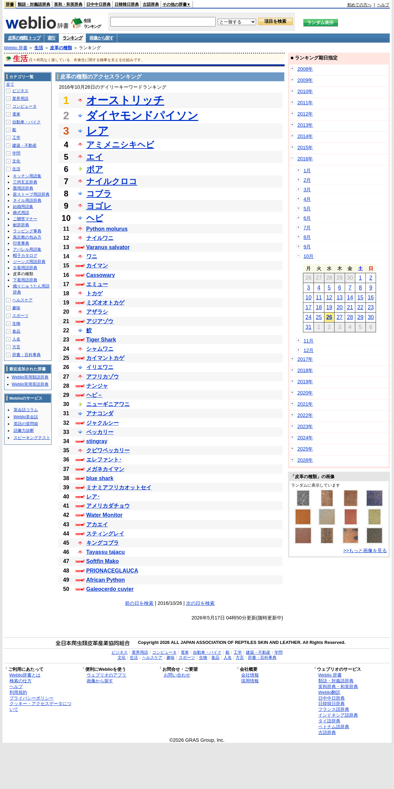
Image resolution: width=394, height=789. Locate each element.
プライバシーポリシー (32, 698)
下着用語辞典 (25, 280)
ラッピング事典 (27, 231)
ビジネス (20, 90)
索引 (51, 37)
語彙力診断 (24, 430)
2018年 (305, 370)
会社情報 (250, 675)
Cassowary (100, 275)
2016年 (305, 158)
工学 (16, 137)
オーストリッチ (125, 100)
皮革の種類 (61, 47)
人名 (16, 339)
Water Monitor (104, 515)
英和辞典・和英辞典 (338, 686)
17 (308, 307)
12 (329, 297)
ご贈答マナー (25, 218)
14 (350, 297)
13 (340, 297)
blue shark (99, 478)
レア (97, 131)
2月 (307, 180)
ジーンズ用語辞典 (29, 261)
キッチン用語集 (27, 176)
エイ (94, 156)
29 (360, 317)
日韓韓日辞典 (126, 4)
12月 (308, 350)
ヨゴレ (99, 205)
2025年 (305, 449)
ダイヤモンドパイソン (142, 115)
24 (308, 317)
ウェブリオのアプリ (106, 675)
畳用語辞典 (23, 188)
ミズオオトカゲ (105, 302)
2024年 (305, 437)
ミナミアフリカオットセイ (118, 487)
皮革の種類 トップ (24, 37)
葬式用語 (21, 212)
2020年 (305, 393)
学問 (16, 153)
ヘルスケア (22, 300)
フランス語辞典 (333, 709)
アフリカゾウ (102, 377)
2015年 (305, 147)
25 (319, 317)
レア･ (93, 496)
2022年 (305, 415)
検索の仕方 (21, 680)
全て (10, 84)
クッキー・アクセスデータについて (40, 706)
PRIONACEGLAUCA (112, 571)
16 (371, 297)
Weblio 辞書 (16, 47)
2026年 (305, 460)
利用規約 (18, 692)
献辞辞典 (21, 225)
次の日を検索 (200, 603)
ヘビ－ (94, 395)
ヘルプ (383, 4)
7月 (307, 227)
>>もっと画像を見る (365, 550)
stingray (96, 441)
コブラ (99, 193)
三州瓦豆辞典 (25, 182)
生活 (38, 47)
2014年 (305, 136)
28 (350, 317)
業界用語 (20, 98)
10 (308, 297)
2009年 (305, 80)
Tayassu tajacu (105, 552)
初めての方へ (359, 4)
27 (340, 317)
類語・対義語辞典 (34, 4)
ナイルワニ (99, 238)
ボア (94, 169)
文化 (16, 161)
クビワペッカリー (108, 450)
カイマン (97, 265)
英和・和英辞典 (68, 4)
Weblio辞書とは (25, 675)
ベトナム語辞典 (333, 726)
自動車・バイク (26, 122)
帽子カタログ (25, 255)
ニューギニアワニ (108, 404)
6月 (307, 218)
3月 (307, 189)
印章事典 (21, 243)
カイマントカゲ (105, 358)
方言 (16, 347)
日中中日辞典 (98, 4)
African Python (105, 580)
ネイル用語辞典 (27, 200)
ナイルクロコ (111, 181)
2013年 (305, 125)
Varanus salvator (108, 247)
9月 (307, 246)
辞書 (10, 4)
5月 (307, 208)
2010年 (305, 91)
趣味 (16, 307)
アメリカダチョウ (108, 506)
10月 (308, 256)
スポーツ (20, 315)
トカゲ (94, 293)
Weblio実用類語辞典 (30, 377)
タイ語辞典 (329, 720)
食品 (16, 331)
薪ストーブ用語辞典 (31, 194)
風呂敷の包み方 (27, 237)
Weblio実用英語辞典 (30, 384)
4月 (307, 199)
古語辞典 (151, 4)
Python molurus (107, 229)
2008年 (305, 69)
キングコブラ (102, 543)
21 (350, 307)
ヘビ (94, 218)
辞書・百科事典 (26, 354)
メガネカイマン (105, 469)
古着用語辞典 (25, 267)
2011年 (305, 102)
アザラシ (97, 312)
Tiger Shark (101, 340)
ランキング (72, 37)
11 (319, 297)
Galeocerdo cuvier (110, 589)
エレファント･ (104, 459)
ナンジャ (97, 386)
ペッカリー (99, 432)
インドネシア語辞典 (338, 715)
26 (329, 317)
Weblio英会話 (26, 417)
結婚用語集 (23, 206)
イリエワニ (99, 367)
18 (319, 307)
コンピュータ (24, 106)
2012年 (305, 114)
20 (340, 307)
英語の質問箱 (26, 423)
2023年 (305, 426)
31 (308, 327)
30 (371, 317)
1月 (307, 170)
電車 (16, 114)
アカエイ (97, 524)
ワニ (91, 256)
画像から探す (101, 37)
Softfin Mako (102, 561)
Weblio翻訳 (329, 692)
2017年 (305, 359)
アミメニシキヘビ (120, 144)
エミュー (97, 284)
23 (371, 307)
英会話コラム (26, 409)
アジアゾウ (99, 321)
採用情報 (250, 680)
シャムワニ (99, 349)
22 (360, 307)
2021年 (305, 404)
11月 (308, 341)
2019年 (305, 381)
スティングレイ (105, 534)
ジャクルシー (102, 423)
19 (329, 307)
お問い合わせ (177, 675)
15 (360, 297)
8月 (307, 237)
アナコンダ (99, 413)
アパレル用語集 (27, 249)
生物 (16, 323)
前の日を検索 (139, 603)
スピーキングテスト (32, 437)
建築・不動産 (24, 145)
